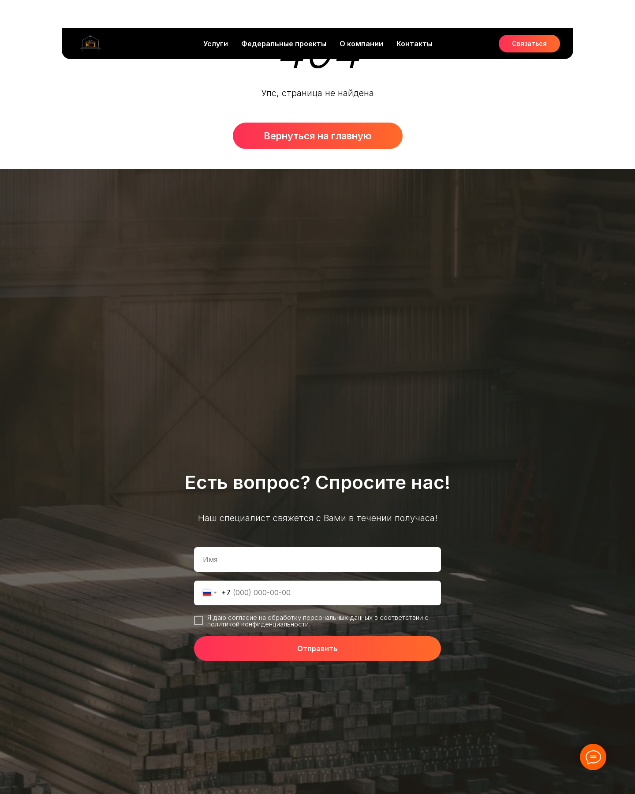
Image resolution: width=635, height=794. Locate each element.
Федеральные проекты (283, 15)
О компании (361, 15)
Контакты (414, 15)
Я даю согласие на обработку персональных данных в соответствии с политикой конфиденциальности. (318, 620)
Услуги (215, 15)
